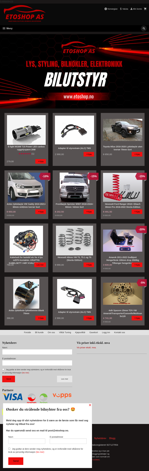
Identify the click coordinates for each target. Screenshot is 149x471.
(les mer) (25, 373)
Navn (26, 439)
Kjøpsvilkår (80, 332)
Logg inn (106, 332)
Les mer (64, 379)
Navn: (5, 347)
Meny (7, 28)
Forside (27, 332)
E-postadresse (68, 439)
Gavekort (93, 332)
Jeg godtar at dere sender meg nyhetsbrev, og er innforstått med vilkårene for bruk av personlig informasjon (45, 450)
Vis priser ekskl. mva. (86, 347)
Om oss (51, 332)
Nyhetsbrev (100, 438)
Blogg (112, 438)
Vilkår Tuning (65, 332)
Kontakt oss (119, 332)
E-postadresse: (9, 358)
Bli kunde (39, 332)
